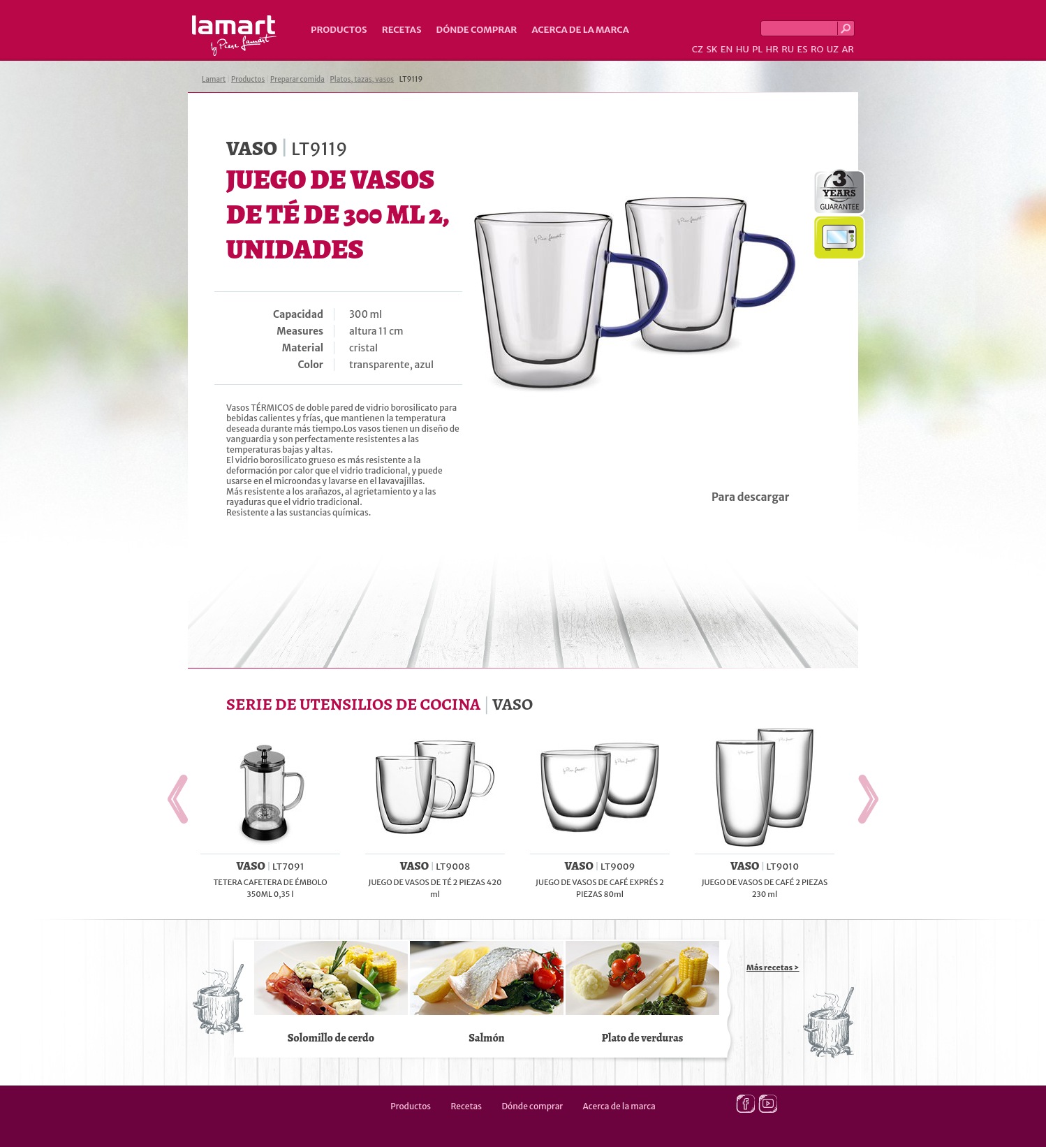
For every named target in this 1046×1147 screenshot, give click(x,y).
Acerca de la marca (579, 30)
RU (787, 49)
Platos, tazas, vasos (362, 79)
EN (727, 49)
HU (742, 49)
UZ (833, 49)
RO (817, 49)
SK (711, 49)
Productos (339, 30)
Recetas (402, 30)
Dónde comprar (476, 30)
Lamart (234, 35)
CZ (697, 49)
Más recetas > (773, 967)
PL (757, 49)
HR (771, 49)
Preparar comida (297, 79)
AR (847, 49)
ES (802, 49)
